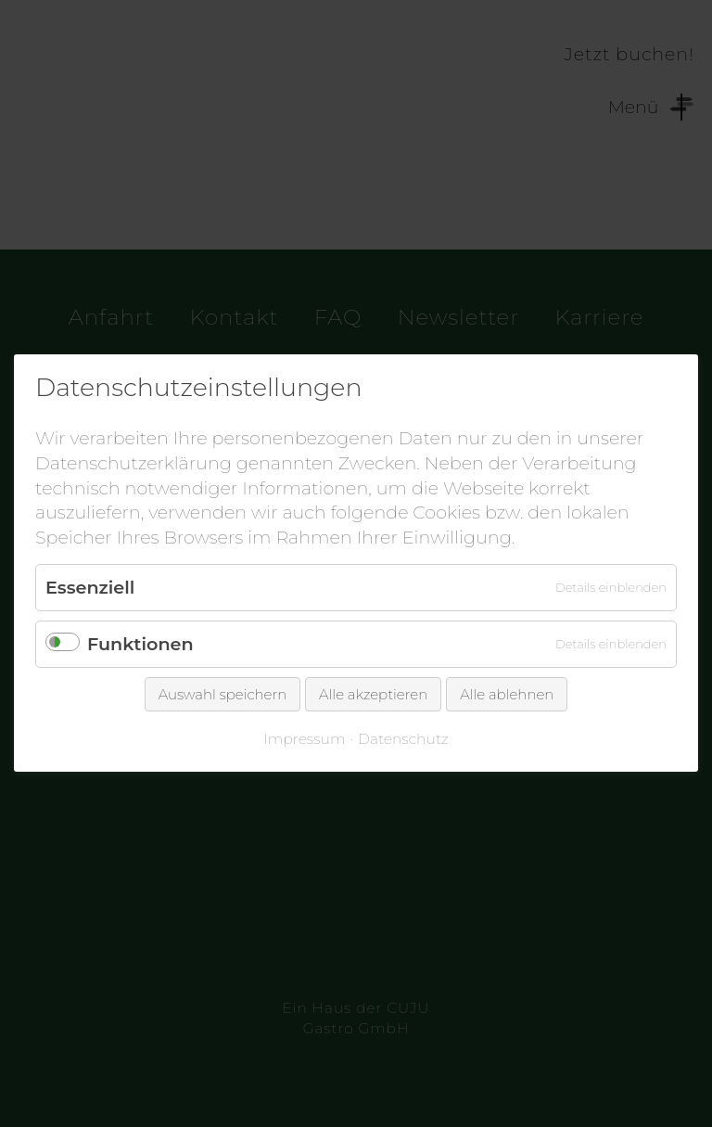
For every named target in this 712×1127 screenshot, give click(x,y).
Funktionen (140, 645)
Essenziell (89, 588)
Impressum (304, 740)
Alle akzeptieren (373, 695)
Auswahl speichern (223, 695)
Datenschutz (403, 740)
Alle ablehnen (506, 695)
